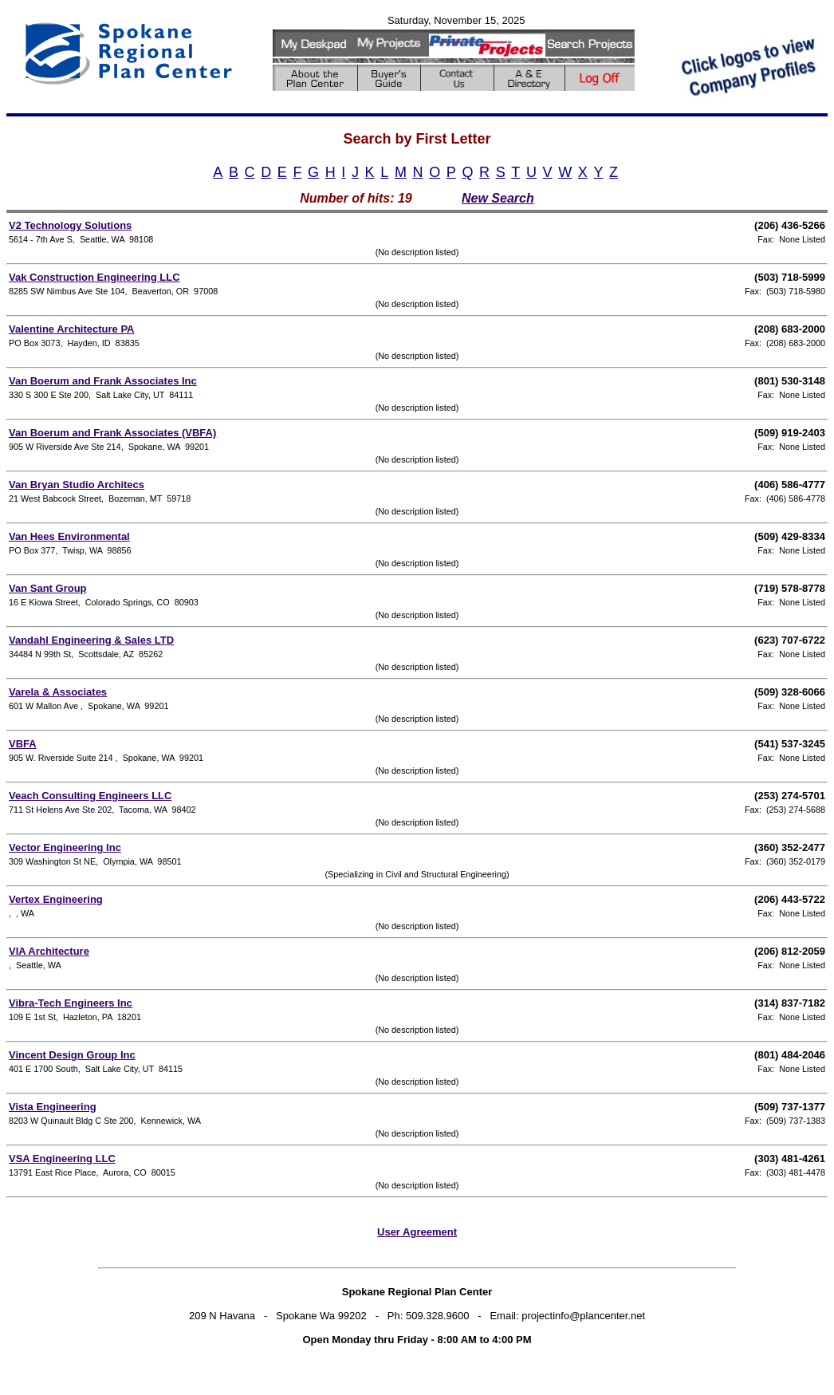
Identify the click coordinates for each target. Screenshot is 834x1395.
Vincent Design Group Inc (72, 1055)
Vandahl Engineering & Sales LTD (91, 640)
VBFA (23, 744)
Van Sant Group (48, 588)
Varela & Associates (58, 692)
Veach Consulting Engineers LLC (90, 796)
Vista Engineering (52, 1107)
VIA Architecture (49, 951)
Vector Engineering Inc (65, 847)
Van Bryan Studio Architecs (76, 485)
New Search (498, 198)
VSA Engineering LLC (62, 1158)
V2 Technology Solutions (70, 225)
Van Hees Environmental (69, 536)
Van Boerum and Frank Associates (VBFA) (112, 433)
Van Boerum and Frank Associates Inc (103, 381)
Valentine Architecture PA (72, 329)
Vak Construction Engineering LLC (94, 277)
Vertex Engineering (56, 899)
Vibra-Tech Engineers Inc (70, 1003)
